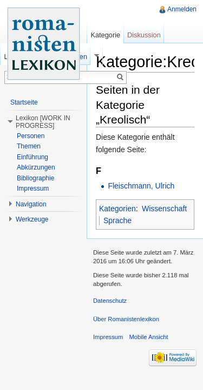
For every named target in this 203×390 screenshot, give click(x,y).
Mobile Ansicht (148, 337)
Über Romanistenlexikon (126, 319)
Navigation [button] (31, 204)
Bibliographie (35, 178)
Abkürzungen (36, 167)
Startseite (24, 102)
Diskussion (144, 35)
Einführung (32, 157)
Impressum (33, 188)
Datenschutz (110, 300)
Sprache (117, 220)
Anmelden (182, 9)
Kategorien (117, 208)
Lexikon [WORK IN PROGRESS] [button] (43, 121)
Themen (29, 146)
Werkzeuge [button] (32, 219)
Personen (30, 136)
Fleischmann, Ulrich (141, 185)
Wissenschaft (164, 208)
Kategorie (105, 35)
